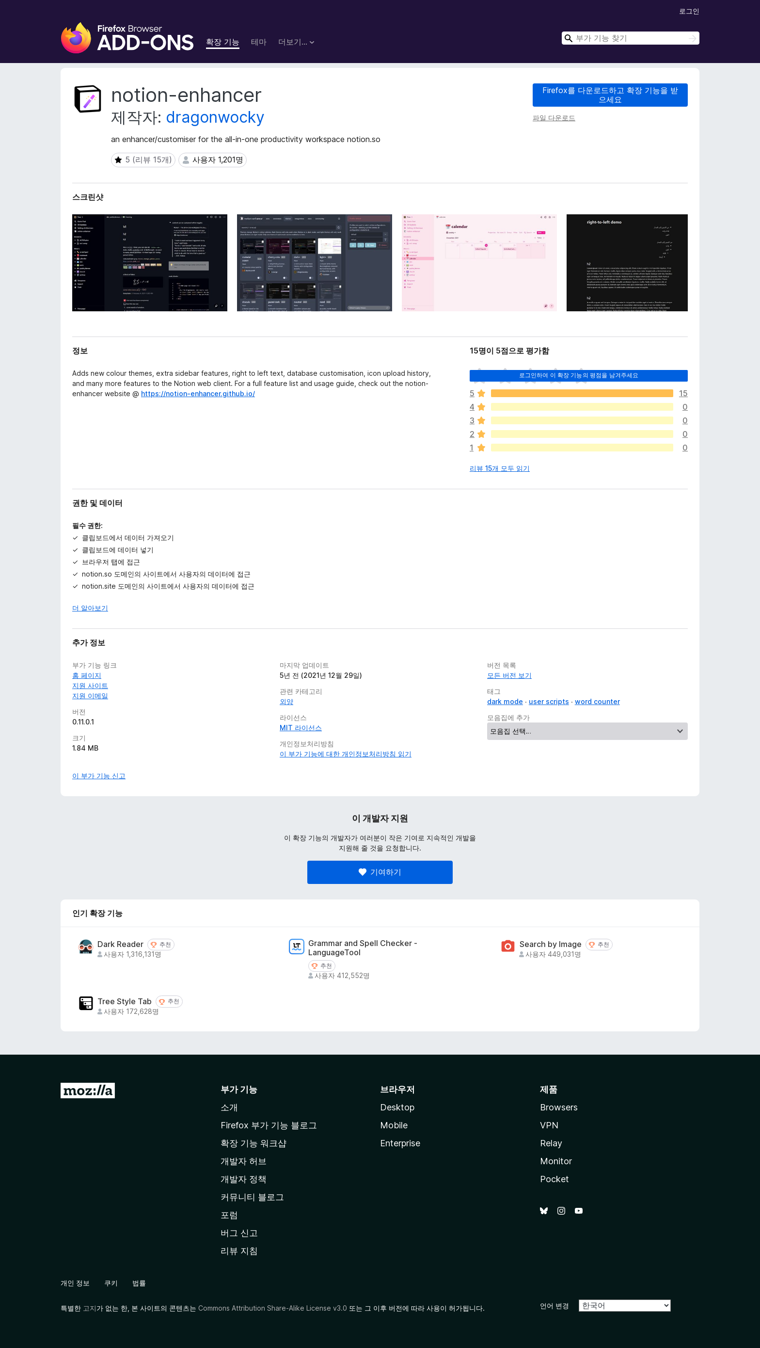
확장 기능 (222, 42)
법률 (139, 1283)
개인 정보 (75, 1283)
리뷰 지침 (239, 1251)
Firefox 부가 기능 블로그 (269, 1125)
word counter (597, 701)
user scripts (549, 701)
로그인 (689, 11)
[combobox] (630, 38)
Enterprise (400, 1143)
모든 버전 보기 (509, 675)
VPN (549, 1125)
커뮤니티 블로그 (252, 1197)
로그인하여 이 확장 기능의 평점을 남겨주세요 (579, 375)
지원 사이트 (90, 685)
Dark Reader (120, 944)
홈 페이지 (86, 675)
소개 (229, 1107)
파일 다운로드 (554, 117)
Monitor (556, 1161)
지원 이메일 (90, 695)
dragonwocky (215, 117)
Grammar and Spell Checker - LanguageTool (362, 948)
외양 (286, 701)
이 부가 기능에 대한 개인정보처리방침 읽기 (346, 754)
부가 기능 (239, 1089)
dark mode (505, 701)
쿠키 (111, 1283)
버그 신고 (239, 1233)
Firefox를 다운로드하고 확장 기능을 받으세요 (610, 94)
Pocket (554, 1179)
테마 (259, 42)
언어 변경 (554, 1305)
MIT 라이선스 (301, 727)
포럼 (229, 1215)
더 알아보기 (90, 608)
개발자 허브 (244, 1161)
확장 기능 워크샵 (253, 1143)
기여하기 (380, 872)
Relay (551, 1143)
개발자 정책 (244, 1179)
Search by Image (551, 944)
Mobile (394, 1125)
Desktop (397, 1107)
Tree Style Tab (124, 1001)
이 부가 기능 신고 (99, 775)
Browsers (559, 1107)
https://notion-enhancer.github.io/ (198, 393)
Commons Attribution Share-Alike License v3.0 (272, 1308)
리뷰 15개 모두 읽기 (500, 468)
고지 (89, 1308)
